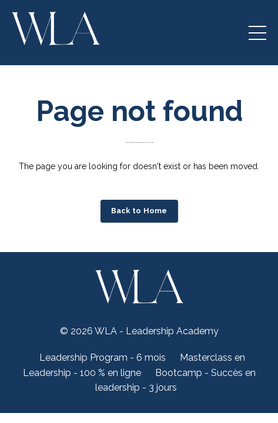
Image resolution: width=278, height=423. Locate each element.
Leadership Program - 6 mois (102, 357)
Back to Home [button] (139, 210)
